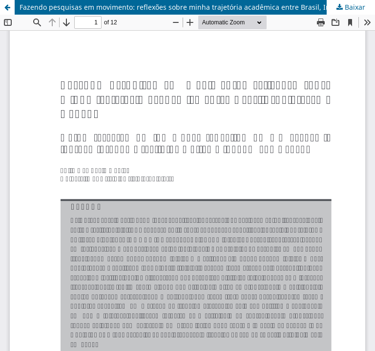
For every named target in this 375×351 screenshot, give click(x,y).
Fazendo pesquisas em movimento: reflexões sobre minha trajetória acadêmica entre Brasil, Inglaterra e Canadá (197, 7)
